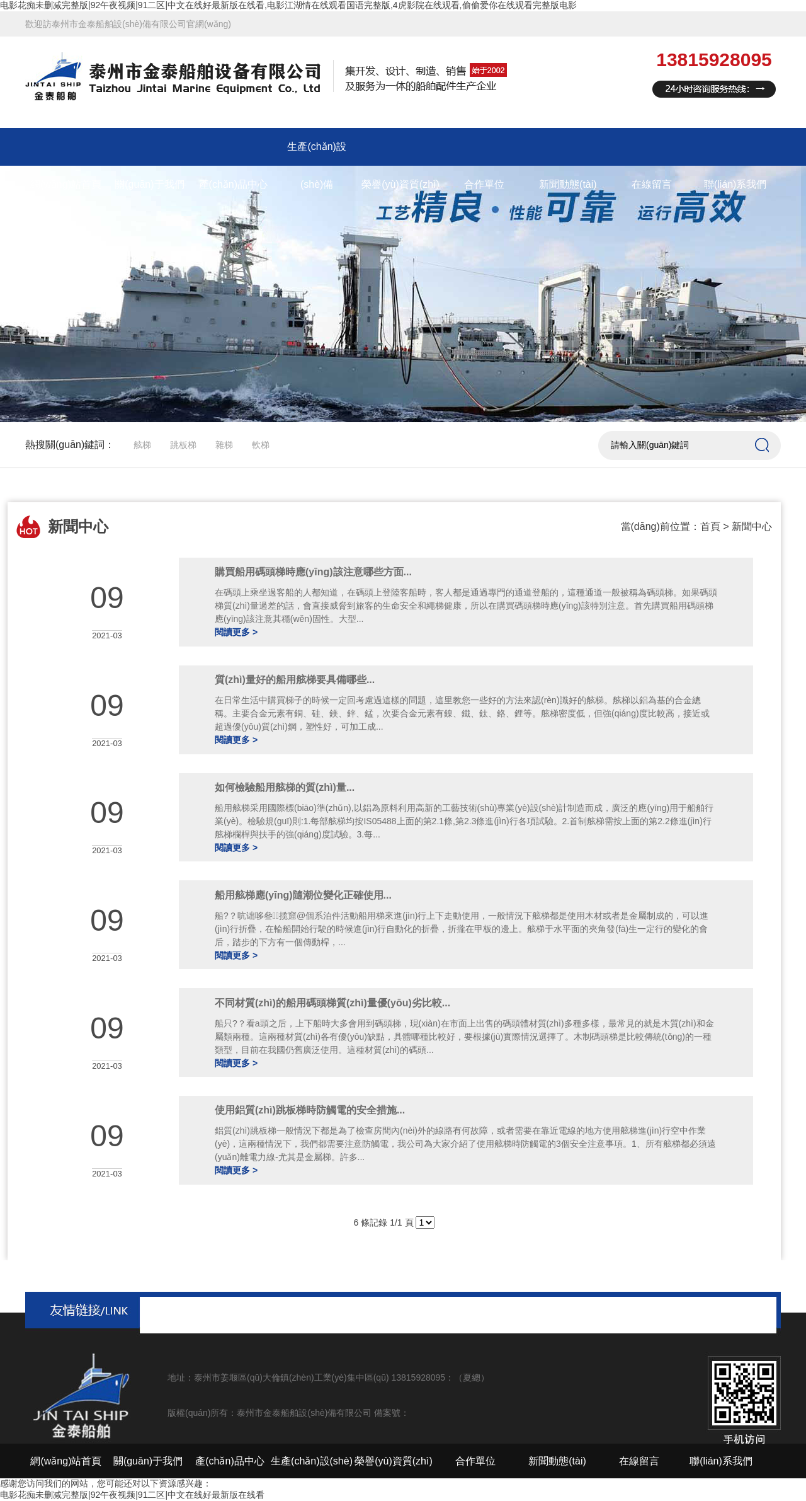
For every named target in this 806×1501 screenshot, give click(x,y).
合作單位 (484, 184)
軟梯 (261, 445)
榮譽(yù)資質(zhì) (400, 184)
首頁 (710, 526)
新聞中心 (752, 526)
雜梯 (224, 445)
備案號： (391, 1413)
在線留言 (652, 184)
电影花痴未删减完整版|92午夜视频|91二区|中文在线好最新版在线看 (132, 1495)
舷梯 (142, 445)
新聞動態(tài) (568, 184)
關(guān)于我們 (149, 184)
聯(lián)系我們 (735, 184)
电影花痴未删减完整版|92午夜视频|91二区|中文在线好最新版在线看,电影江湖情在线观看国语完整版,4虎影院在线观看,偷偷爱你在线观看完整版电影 (288, 5)
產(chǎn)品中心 (233, 184)
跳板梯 (183, 445)
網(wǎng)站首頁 (65, 184)
